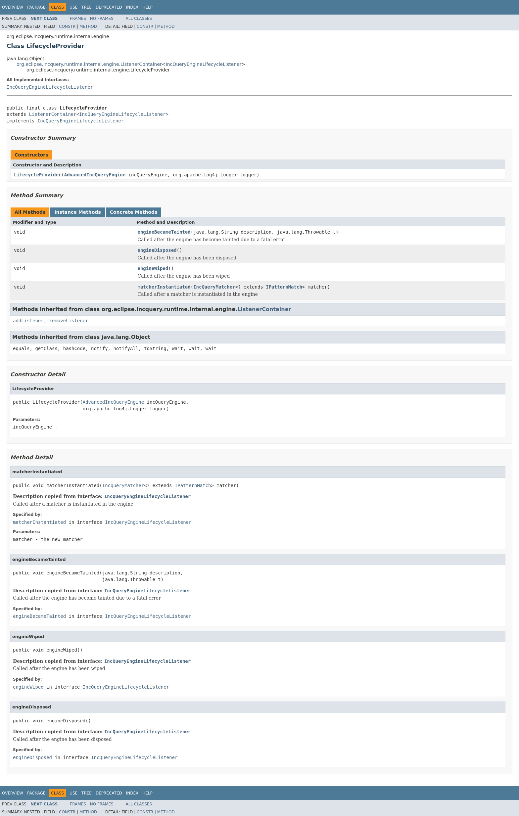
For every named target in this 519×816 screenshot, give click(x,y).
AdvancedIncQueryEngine (94, 174)
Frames (78, 18)
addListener (28, 320)
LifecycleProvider (37, 174)
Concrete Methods (134, 212)
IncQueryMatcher (214, 287)
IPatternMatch (284, 287)
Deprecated (109, 7)
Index (132, 7)
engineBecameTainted (164, 232)
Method (88, 26)
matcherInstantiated (164, 287)
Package (36, 7)
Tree (86, 7)
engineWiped (153, 268)
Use (73, 7)
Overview (12, 7)
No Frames (102, 18)
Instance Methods (77, 212)
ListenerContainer (52, 114)
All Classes (139, 18)
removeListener (68, 320)
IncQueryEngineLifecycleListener (204, 64)
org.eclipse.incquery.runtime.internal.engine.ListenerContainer (89, 64)
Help (147, 7)
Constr (67, 26)
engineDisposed (157, 250)
